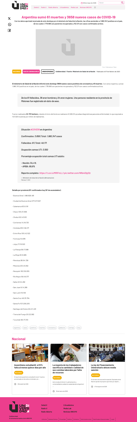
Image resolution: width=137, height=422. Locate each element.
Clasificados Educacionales (101, 419)
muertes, (42, 328)
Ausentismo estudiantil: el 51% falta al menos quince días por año (30, 366)
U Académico (64, 7)
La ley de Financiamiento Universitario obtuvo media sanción (103, 367)
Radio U (43, 7)
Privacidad (62, 419)
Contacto (76, 419)
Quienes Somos (53, 419)
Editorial (44, 419)
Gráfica (69, 419)
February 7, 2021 (25, 180)
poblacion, (62, 328)
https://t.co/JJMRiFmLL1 (51, 173)
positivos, (33, 328)
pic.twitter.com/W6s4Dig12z (77, 173)
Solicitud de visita (86, 419)
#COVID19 (35, 129)
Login (112, 419)
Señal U (36, 7)
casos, (25, 328)
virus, (79, 328)
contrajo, (71, 328)
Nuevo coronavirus (31, 71)
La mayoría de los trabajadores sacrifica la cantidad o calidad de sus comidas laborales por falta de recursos (68, 369)
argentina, (17, 328)
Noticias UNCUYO (86, 7)
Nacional (16, 71)
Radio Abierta (53, 7)
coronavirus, (52, 328)
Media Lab (74, 7)
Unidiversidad (47, 71)
